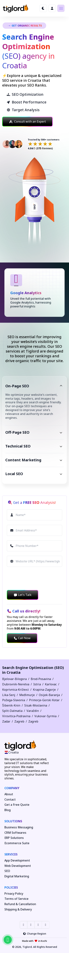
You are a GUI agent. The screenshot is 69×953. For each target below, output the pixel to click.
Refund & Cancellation (20, 904)
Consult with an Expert (27, 121)
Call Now (22, 638)
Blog (7, 810)
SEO (7, 871)
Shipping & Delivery (18, 909)
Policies (11, 887)
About (8, 794)
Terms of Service (16, 899)
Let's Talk (22, 595)
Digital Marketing (16, 876)
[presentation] (35, 578)
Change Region (34, 933)
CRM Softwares (15, 833)
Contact (10, 799)
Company (11, 788)
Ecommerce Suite (16, 843)
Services (10, 854)
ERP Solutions (14, 838)
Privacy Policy (13, 894)
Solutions (13, 821)
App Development (17, 860)
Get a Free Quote (16, 805)
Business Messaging (18, 827)
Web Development (17, 866)
